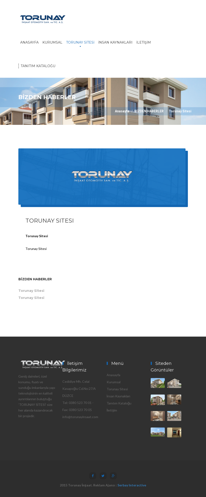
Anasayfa (122, 111)
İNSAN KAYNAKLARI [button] (115, 42)
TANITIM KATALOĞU (38, 66)
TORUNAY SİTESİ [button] (80, 42)
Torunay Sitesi (31, 291)
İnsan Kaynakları (118, 396)
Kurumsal (114, 382)
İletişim (112, 410)
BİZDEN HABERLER (149, 111)
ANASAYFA (29, 42)
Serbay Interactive (131, 485)
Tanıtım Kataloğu (119, 403)
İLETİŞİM (143, 42)
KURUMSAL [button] (52, 42)
